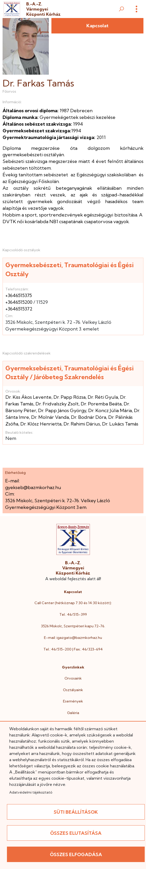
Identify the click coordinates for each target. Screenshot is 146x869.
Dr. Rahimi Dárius (81, 424)
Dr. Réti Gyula (103, 397)
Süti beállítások (76, 812)
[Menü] (136, 9)
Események (73, 701)
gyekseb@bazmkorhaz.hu (33, 487)
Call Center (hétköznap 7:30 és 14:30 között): (73, 603)
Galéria (73, 712)
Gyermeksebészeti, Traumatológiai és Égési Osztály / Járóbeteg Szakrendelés (69, 372)
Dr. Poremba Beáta (101, 404)
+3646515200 (18, 302)
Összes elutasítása (76, 833)
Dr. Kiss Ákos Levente (28, 397)
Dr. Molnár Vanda (50, 417)
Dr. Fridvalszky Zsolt (57, 404)
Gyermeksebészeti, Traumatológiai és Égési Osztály (69, 269)
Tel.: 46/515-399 (73, 614)
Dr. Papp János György (62, 410)
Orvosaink (73, 678)
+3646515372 (18, 309)
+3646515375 (18, 295)
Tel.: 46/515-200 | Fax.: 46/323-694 (73, 649)
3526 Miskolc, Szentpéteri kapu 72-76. (73, 626)
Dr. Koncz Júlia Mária (110, 410)
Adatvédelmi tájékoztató (30, 792)
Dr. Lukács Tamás (120, 424)
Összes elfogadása (76, 854)
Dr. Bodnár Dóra (88, 417)
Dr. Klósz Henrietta (40, 424)
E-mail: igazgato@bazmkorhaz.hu (73, 637)
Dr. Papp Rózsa (69, 397)
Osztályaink (73, 690)
